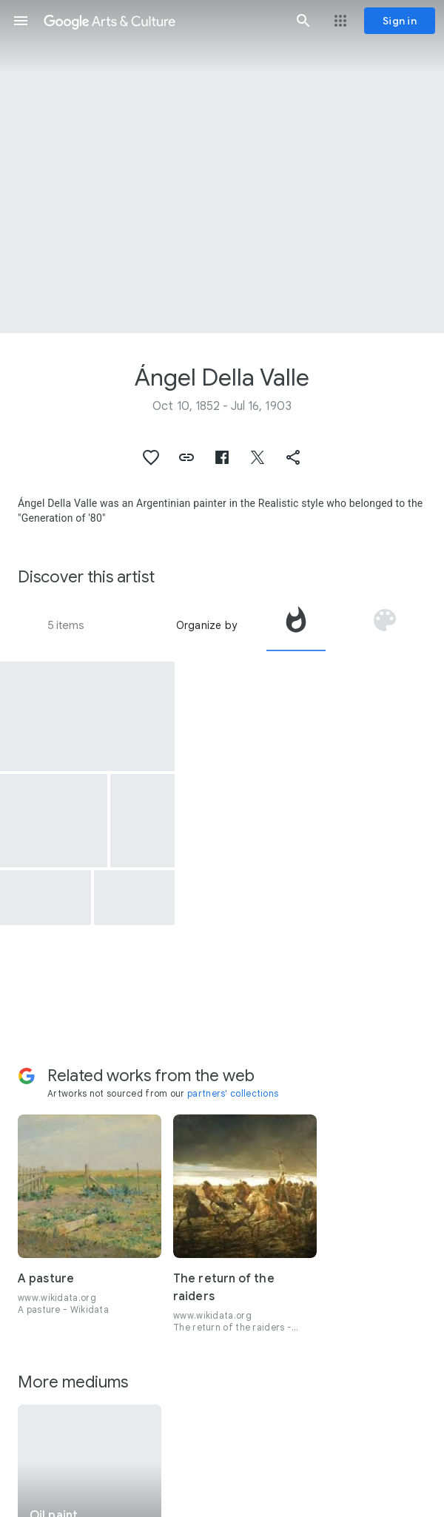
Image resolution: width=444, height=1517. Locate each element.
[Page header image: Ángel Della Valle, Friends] (222, 166)
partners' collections (232, 1093)
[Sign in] (399, 20)
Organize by (206, 625)
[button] (20, 20)
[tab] (296, 625)
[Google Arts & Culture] (162, 20)
